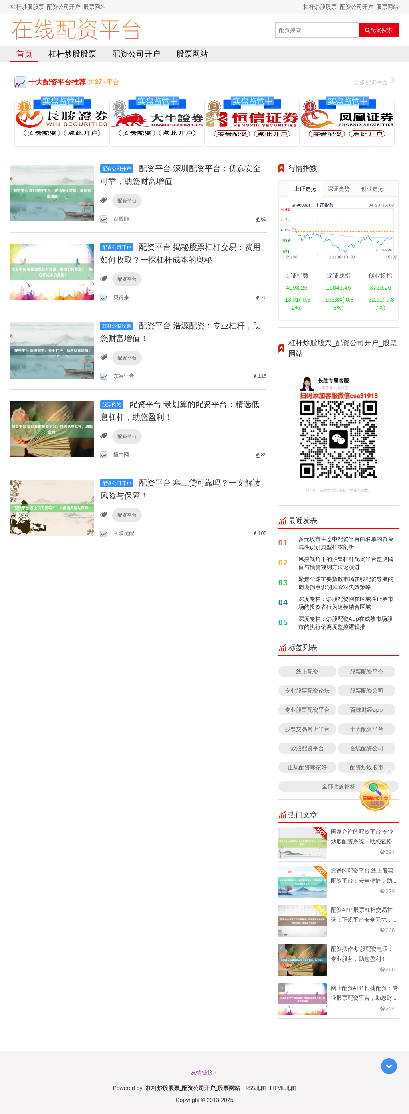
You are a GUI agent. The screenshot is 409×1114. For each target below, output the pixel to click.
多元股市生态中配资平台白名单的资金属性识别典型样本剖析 (345, 543)
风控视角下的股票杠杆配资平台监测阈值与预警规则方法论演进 (345, 563)
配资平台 (127, 200)
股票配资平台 (366, 671)
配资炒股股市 (366, 767)
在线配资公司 (366, 748)
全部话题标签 (338, 786)
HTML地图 (283, 1088)
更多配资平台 (374, 81)
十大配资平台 (366, 729)
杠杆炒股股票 (72, 53)
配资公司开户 (136, 53)
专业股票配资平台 (307, 709)
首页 (24, 53)
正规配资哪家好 (307, 767)
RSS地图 (256, 1088)
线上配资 (307, 671)
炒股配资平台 (307, 748)
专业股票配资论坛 (307, 690)
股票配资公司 (366, 690)
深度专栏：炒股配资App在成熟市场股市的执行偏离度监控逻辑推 (345, 622)
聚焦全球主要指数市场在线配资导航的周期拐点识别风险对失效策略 (345, 583)
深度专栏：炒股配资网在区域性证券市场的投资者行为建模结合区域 (345, 602)
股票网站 (192, 53)
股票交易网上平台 (307, 729)
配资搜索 (379, 30)
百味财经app (366, 709)
